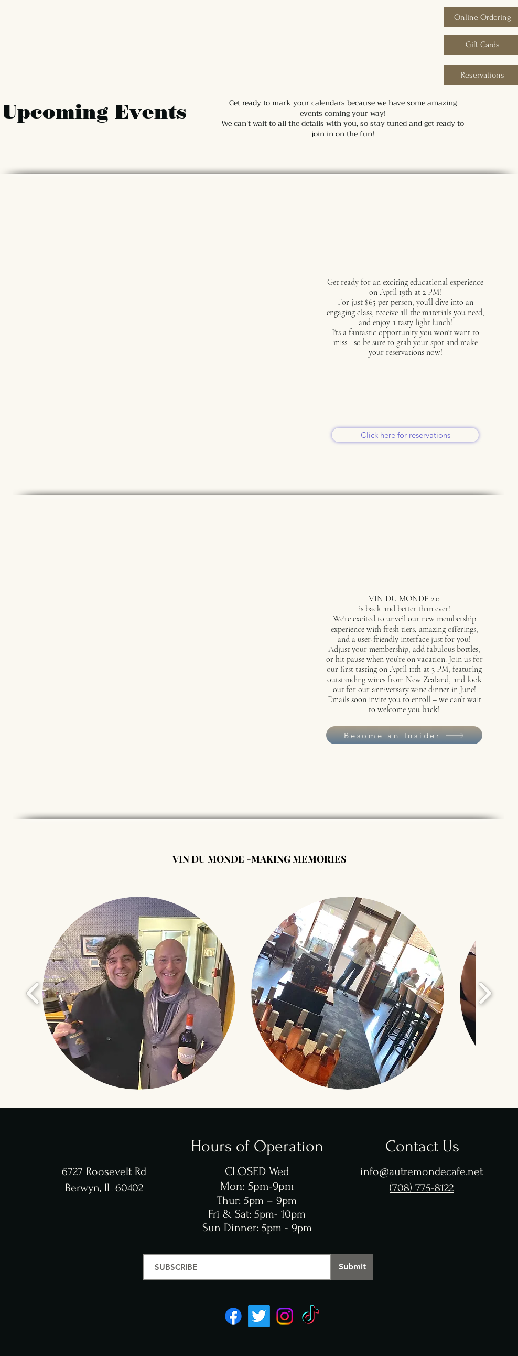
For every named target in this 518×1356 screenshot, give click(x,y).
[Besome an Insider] (404, 735)
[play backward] (33, 993)
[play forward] (485, 993)
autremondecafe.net (436, 1171)
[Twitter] (259, 1316)
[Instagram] (285, 1316)
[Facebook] (233, 1316)
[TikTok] (310, 1316)
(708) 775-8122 (422, 1187)
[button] (138, 993)
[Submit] (352, 1267)
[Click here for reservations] (405, 435)
